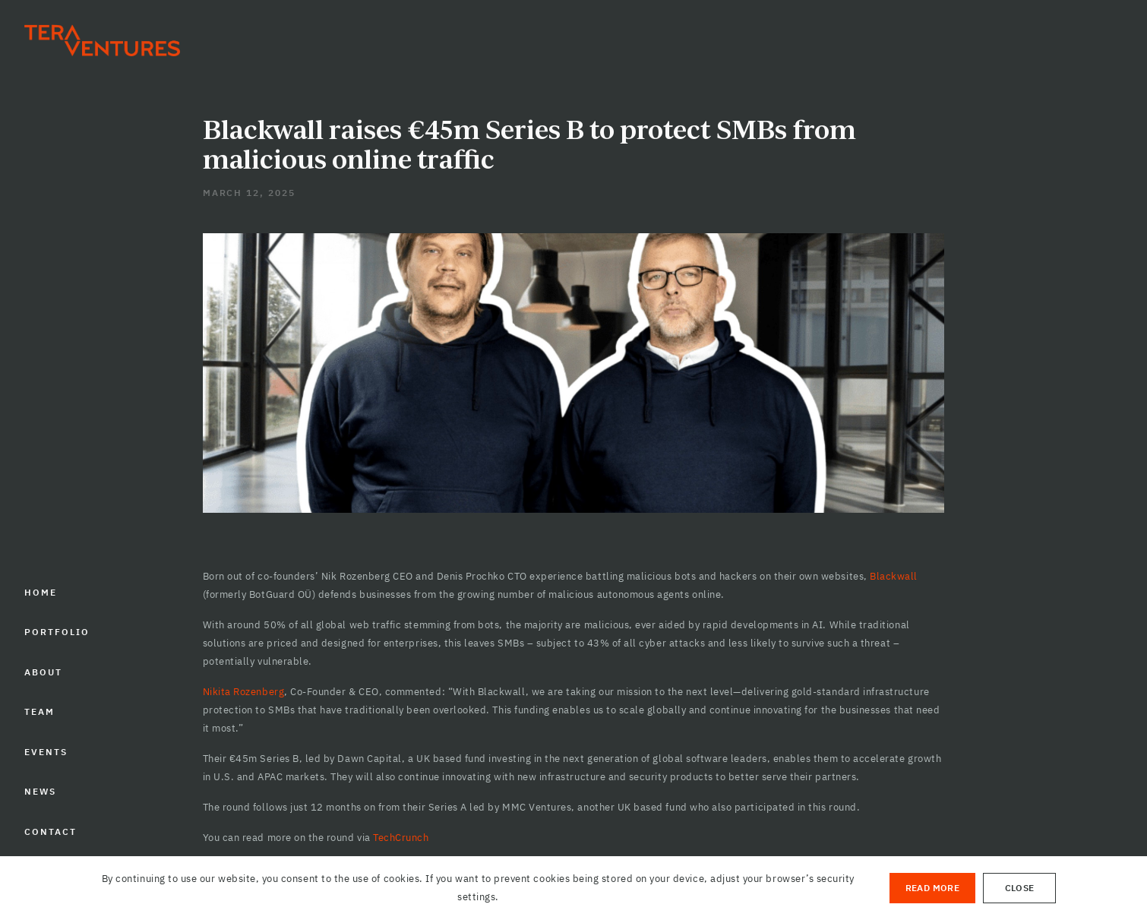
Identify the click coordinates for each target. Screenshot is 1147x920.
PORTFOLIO (56, 631)
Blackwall (894, 576)
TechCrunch (400, 837)
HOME (40, 592)
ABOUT (43, 672)
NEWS (40, 791)
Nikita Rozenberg (243, 691)
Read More (932, 887)
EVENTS (46, 751)
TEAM (39, 711)
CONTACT (50, 831)
